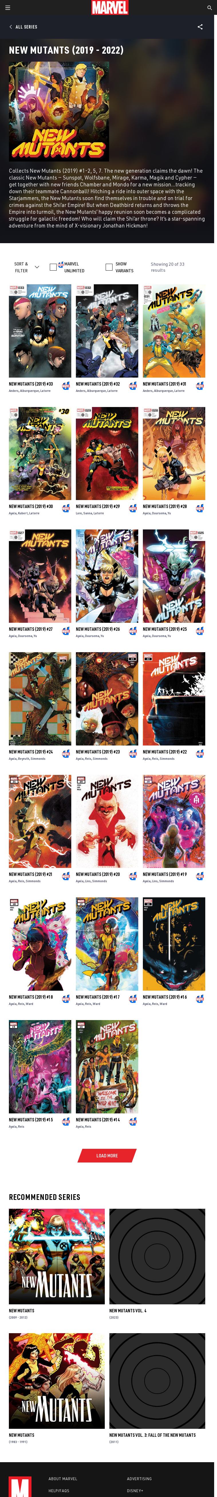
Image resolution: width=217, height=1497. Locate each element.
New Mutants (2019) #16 (165, 997)
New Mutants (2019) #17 (98, 997)
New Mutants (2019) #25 (165, 629)
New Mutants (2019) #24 (31, 752)
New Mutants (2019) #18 (31, 997)
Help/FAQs (59, 1490)
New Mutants (21, 1310)
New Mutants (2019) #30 (31, 506)
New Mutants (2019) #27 (31, 629)
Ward (29, 1004)
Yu (169, 513)
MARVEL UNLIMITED (74, 267)
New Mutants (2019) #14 (98, 1120)
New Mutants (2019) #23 (98, 752)
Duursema (159, 513)
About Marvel (63, 1478)
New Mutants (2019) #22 (165, 752)
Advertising (139, 1478)
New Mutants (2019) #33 (31, 384)
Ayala (13, 513)
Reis (88, 758)
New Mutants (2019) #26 (98, 629)
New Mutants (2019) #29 (98, 506)
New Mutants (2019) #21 (31, 874)
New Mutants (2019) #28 (165, 506)
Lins (88, 881)
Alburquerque (29, 390)
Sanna (87, 513)
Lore (79, 513)
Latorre (45, 390)
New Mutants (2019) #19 (165, 874)
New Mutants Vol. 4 (127, 1310)
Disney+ (135, 1490)
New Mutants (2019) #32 (98, 384)
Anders (14, 390)
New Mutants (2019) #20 (98, 874)
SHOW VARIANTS (124, 267)
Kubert (23, 513)
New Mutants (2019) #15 (31, 1120)
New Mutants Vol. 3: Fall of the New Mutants (152, 1435)
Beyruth (23, 758)
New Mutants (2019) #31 (165, 384)
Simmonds (38, 758)
